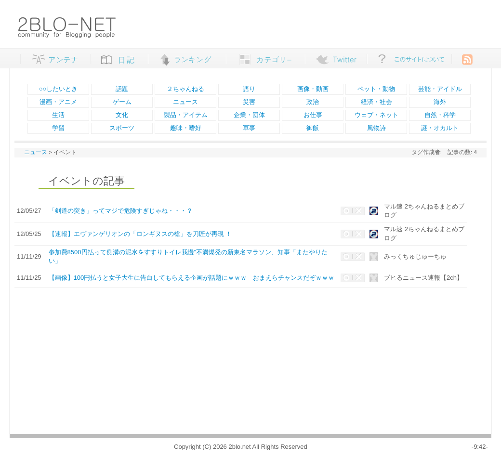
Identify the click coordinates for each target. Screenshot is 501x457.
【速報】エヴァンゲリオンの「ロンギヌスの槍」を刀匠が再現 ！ (140, 233)
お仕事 (312, 114)
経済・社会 (376, 101)
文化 (122, 114)
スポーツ (121, 127)
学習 (58, 127)
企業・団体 (249, 114)
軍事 (249, 127)
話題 (122, 88)
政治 (312, 101)
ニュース (185, 101)
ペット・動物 (376, 88)
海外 (440, 101)
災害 (249, 101)
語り (249, 88)
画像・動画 (313, 88)
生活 (58, 114)
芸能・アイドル (440, 88)
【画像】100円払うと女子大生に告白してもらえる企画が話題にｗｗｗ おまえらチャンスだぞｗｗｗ (192, 277)
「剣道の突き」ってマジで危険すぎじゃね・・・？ (121, 210)
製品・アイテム (186, 114)
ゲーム (122, 101)
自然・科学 (440, 114)
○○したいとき (58, 88)
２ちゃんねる (185, 88)
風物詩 (376, 127)
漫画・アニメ (58, 101)
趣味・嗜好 (185, 127)
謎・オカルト (440, 127)
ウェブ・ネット (376, 114)
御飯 (312, 127)
